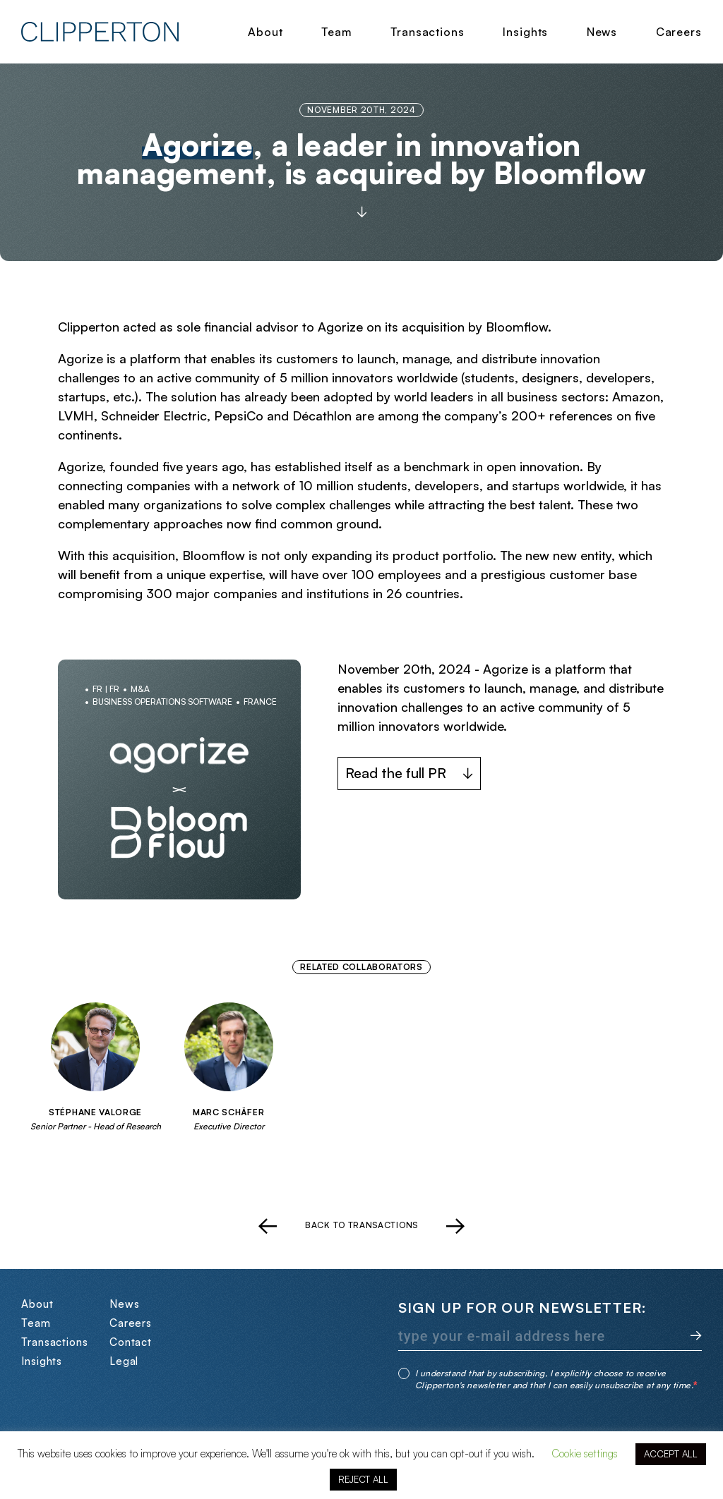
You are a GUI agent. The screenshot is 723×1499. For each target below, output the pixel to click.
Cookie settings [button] (584, 1453)
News (602, 32)
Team (336, 32)
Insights (525, 32)
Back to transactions (361, 1225)
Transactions (427, 32)
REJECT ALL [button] (363, 1479)
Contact (130, 1342)
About (265, 32)
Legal (124, 1361)
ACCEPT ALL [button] (671, 1453)
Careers (679, 32)
